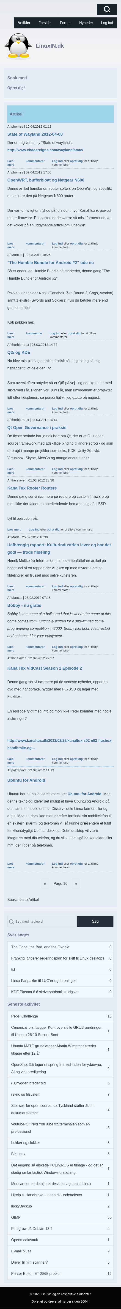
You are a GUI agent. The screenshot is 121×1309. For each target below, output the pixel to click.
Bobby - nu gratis (24, 605)
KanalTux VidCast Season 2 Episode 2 (44, 668)
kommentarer (35, 161)
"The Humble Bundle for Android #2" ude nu (50, 262)
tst (13, 969)
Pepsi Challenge (24, 1016)
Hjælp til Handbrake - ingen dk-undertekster (46, 1195)
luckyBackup (21, 1206)
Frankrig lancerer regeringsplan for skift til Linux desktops (57, 958)
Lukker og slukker (25, 1143)
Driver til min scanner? (29, 1262)
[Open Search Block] (107, 9)
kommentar (34, 333)
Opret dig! (16, 88)
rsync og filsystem (25, 1094)
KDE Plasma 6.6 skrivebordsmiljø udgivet (44, 992)
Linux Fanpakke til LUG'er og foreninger (43, 981)
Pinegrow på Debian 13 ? (31, 1229)
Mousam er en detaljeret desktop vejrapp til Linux (51, 1184)
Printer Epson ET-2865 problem (37, 1274)
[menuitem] (24, 22)
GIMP (16, 1217)
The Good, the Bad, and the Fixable (40, 947)
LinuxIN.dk (50, 46)
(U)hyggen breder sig (28, 1083)
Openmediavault (24, 1240)
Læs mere (10, 162)
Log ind (57, 161)
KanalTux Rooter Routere (32, 488)
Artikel (16, 114)
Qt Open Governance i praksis (36, 427)
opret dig (76, 161)
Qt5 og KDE (18, 352)
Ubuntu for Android (26, 780)
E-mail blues (21, 1251)
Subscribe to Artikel (23, 900)
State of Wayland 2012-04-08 (35, 134)
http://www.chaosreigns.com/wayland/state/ (45, 150)
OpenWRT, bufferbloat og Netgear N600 (45, 180)
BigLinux (18, 1154)
